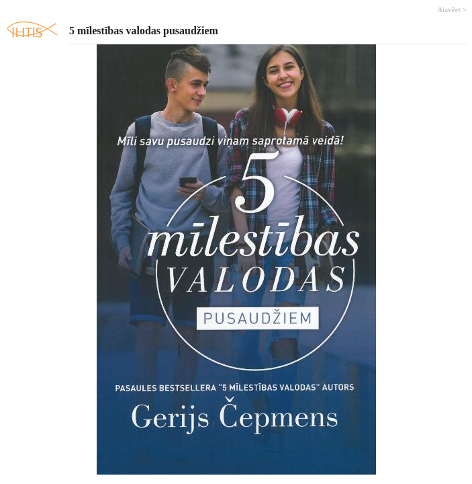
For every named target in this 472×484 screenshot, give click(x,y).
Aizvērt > (452, 9)
